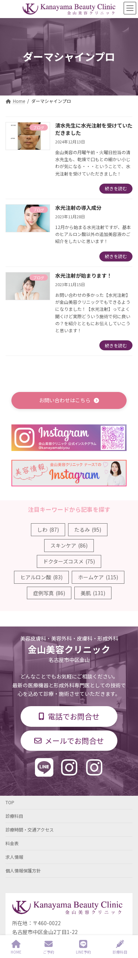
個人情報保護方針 (23, 870)
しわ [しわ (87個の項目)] (48, 529)
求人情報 (14, 857)
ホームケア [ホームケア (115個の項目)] (98, 577)
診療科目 (14, 816)
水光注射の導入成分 (78, 207)
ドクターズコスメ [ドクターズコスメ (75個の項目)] (69, 561)
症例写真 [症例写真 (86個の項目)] (49, 593)
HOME (16, 947)
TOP (10, 802)
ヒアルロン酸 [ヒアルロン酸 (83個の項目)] (41, 577)
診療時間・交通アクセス (30, 829)
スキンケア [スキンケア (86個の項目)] (69, 545)
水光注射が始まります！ (83, 275)
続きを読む (116, 188)
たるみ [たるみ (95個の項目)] (87, 529)
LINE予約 (83, 947)
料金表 (12, 843)
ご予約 (48, 947)
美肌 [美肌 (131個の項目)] (93, 593)
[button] (69, 400)
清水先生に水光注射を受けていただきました (93, 129)
